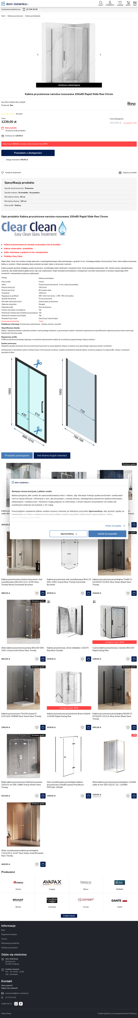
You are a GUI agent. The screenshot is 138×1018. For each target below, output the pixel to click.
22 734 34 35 (10, 997)
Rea (11, 105)
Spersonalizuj (69, 534)
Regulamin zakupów (9, 934)
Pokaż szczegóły (113, 526)
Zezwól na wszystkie (107, 534)
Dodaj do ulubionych (13, 172)
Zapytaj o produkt (130, 172)
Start (3, 16)
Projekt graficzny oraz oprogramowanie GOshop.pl (117, 1013)
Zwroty (4, 939)
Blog (3, 930)
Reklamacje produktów (10, 943)
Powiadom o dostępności (28, 152)
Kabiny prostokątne (32, 16)
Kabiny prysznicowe (15, 16)
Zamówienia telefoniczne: (19, 10)
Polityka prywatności (9, 948)
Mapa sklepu (6, 1013)
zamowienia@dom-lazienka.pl (17, 993)
